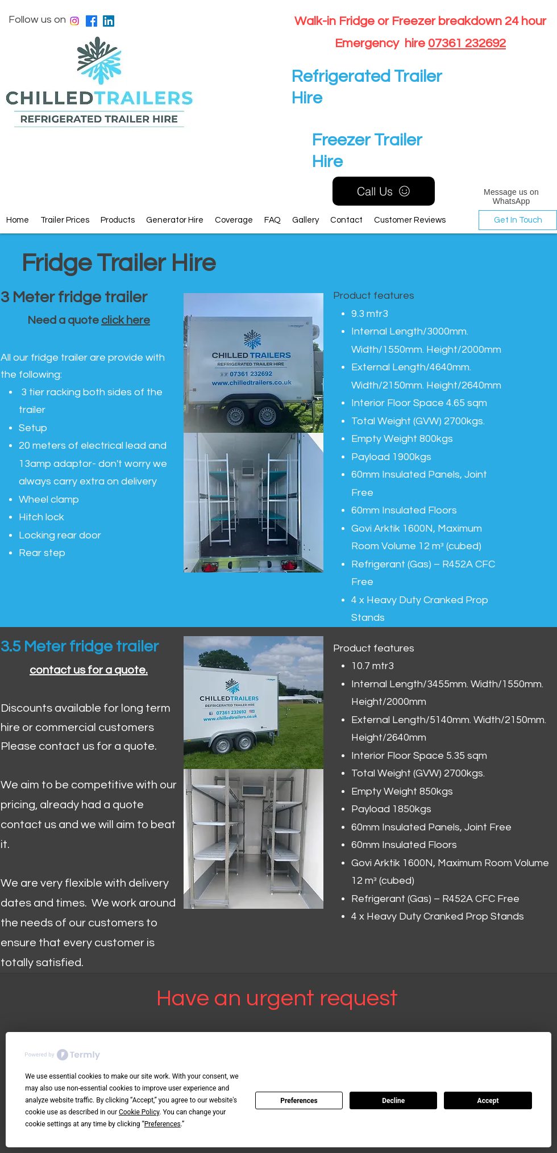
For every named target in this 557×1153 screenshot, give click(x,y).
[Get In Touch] (518, 220)
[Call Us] (383, 191)
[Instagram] (74, 21)
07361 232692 (467, 43)
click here (125, 320)
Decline (393, 1101)
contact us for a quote (88, 670)
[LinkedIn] (108, 21)
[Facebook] (91, 21)
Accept (488, 1101)
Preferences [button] (162, 1124)
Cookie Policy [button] (139, 1112)
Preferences (299, 1101)
